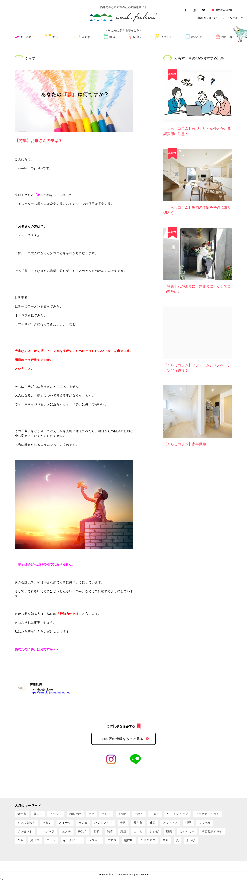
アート (144, 845)
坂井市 (185, 825)
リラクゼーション (31, 825)
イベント (166, 37)
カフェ (124, 825)
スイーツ (104, 825)
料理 (45, 835)
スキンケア (111, 835)
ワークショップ (195, 815)
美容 (168, 825)
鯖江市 (126, 845)
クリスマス (44, 855)
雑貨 (181, 835)
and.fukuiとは (207, 18)
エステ (133, 835)
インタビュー (167, 845)
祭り (63, 855)
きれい (136, 37)
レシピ (23, 845)
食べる (57, 37)
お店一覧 (226, 37)
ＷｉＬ (213, 835)
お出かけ (81, 815)
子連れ (135, 815)
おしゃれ (27, 37)
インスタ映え (62, 825)
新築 (196, 835)
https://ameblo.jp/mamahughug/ (50, 692)
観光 (39, 845)
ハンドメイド (147, 825)
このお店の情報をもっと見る (120, 739)
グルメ (116, 815)
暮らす (87, 37)
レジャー (191, 845)
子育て (171, 815)
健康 (201, 825)
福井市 (23, 815)
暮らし (41, 815)
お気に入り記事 (224, 10)
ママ (100, 815)
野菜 (166, 835)
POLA (150, 835)
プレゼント (87, 835)
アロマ (212, 845)
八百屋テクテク (86, 845)
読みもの (197, 37)
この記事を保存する (121, 726)
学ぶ (113, 37)
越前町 (23, 855)
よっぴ (92, 855)
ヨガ (110, 845)
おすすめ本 (59, 845)
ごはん (152, 815)
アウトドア (26, 835)
